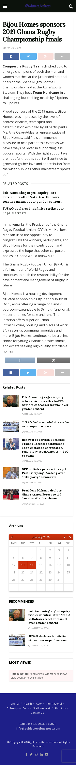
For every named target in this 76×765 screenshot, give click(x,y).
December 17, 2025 (33, 503)
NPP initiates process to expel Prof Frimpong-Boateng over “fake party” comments (44, 473)
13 (23, 565)
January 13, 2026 (32, 460)
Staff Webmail (41, 708)
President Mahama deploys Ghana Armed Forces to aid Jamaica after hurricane (42, 494)
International (54, 703)
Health (28, 703)
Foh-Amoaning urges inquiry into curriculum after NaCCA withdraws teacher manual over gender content (32, 197)
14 (31, 565)
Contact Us (37, 712)
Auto (39, 703)
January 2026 (41, 537)
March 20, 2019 (12, 48)
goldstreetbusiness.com (44, 742)
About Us (60, 708)
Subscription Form (18, 708)
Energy (15, 703)
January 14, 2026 (32, 414)
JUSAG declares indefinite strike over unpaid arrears (45, 424)
